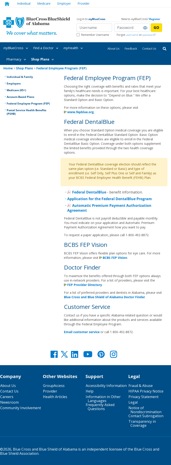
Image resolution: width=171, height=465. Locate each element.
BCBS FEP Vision (115, 258)
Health (73, 48)
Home (8, 68)
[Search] (164, 48)
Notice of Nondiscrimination (144, 409)
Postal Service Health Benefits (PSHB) (26, 112)
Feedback (131, 48)
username (132, 35)
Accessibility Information (106, 385)
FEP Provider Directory (84, 285)
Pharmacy (17, 59)
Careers (6, 396)
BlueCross (16, 48)
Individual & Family (20, 77)
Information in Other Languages (103, 398)
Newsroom (9, 402)
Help (90, 391)
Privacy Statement (143, 396)
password (148, 35)
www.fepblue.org (80, 112)
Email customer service (82, 332)
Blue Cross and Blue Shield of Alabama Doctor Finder (104, 297)
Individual (24, 3)
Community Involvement (20, 407)
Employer (64, 3)
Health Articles (55, 396)
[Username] (94, 27)
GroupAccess (54, 385)
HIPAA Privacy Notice (145, 391)
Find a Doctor (46, 48)
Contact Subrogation (145, 415)
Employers (14, 83)
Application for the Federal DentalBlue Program (109, 198)
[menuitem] (18, 48)
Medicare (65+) (16, 90)
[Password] (132, 27)
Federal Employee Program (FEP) (28, 103)
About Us (113, 48)
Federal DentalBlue (89, 192)
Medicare (44, 3)
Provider (50, 391)
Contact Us (149, 48)
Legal (133, 402)
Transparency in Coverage (142, 423)
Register (154, 19)
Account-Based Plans (20, 97)
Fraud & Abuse (140, 385)
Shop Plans (43, 59)
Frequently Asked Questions (100, 406)
